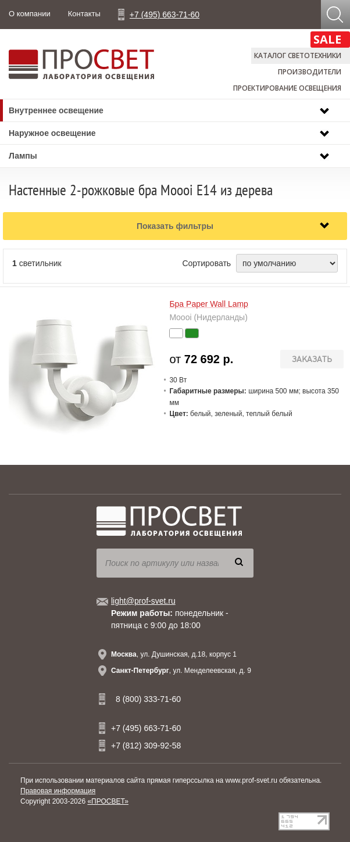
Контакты (84, 13)
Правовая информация (57, 791)
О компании (30, 13)
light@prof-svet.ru (143, 600)
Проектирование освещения (287, 88)
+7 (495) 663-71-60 (164, 14)
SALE (327, 39)
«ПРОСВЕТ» (107, 801)
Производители (309, 72)
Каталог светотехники (297, 55)
